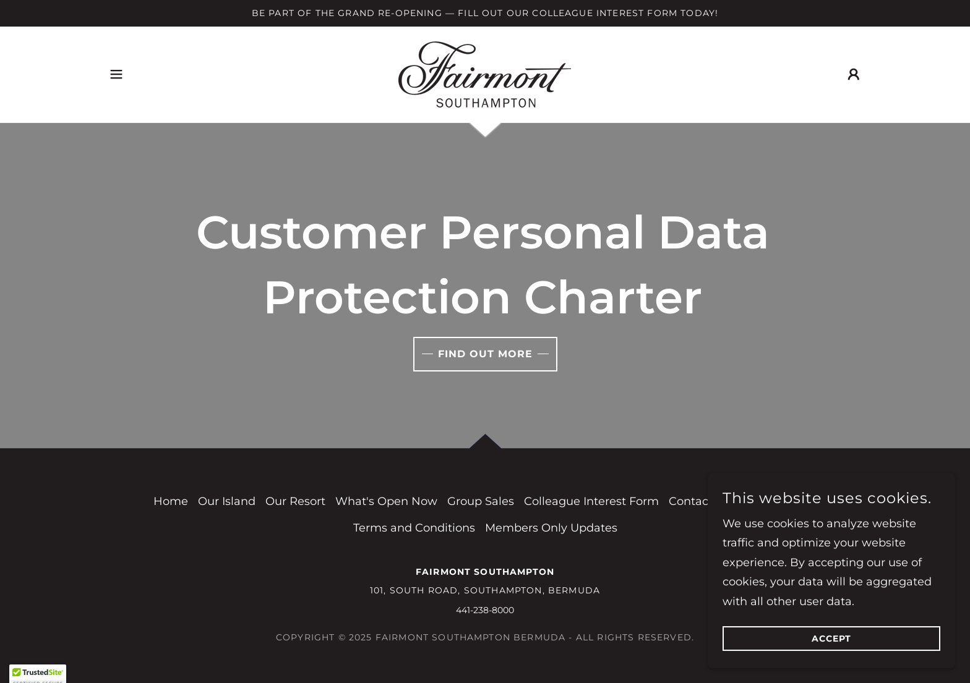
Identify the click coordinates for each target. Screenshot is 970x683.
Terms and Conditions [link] (414, 528)
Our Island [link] (226, 501)
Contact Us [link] (699, 501)
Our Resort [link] (295, 501)
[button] (116, 74)
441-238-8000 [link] (485, 610)
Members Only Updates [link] (551, 528)
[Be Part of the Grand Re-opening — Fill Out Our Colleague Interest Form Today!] (485, 13)
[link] (484, 73)
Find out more (485, 354)
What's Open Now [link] (386, 501)
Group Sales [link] (480, 501)
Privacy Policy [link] (778, 501)
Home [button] (170, 501)
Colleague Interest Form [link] (591, 501)
